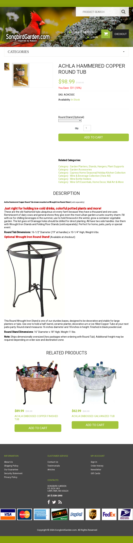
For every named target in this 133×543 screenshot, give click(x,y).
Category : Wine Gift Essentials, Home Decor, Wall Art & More (91, 182)
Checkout (120, 34)
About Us (8, 462)
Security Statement (13, 473)
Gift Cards (95, 473)
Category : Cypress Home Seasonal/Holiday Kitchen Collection (92, 172)
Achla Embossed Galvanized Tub (93, 416)
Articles (51, 469)
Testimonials (53, 466)
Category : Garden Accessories (75, 169)
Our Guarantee (11, 469)
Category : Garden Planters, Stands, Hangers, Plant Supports (91, 166)
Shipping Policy (11, 466)
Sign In (94, 462)
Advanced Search (107, 21)
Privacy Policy (10, 477)
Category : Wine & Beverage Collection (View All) (84, 175)
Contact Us (52, 462)
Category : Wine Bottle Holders (74, 179)
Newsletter (96, 469)
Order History (97, 466)
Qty (76, 128)
